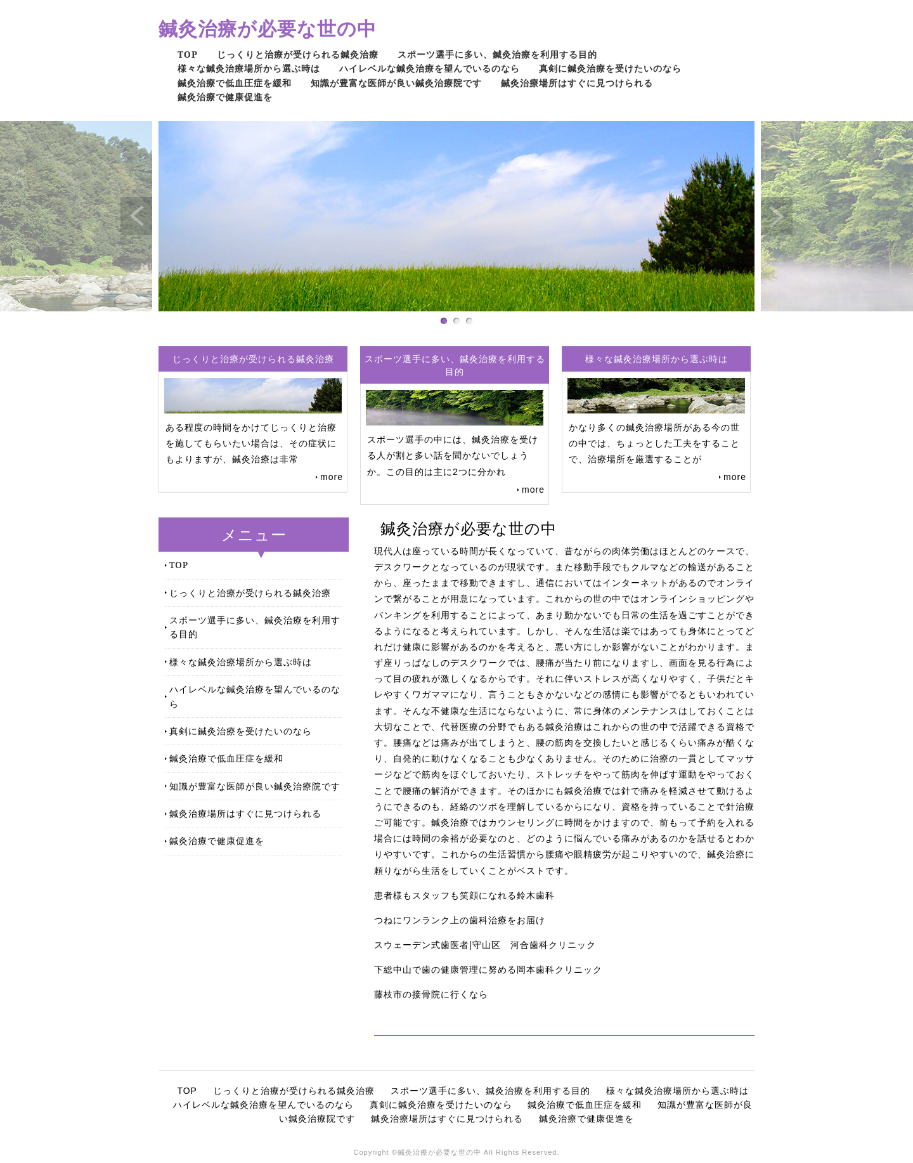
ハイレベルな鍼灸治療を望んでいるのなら (429, 68)
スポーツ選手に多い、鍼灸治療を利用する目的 (497, 54)
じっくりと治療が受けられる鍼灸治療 (298, 54)
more (331, 477)
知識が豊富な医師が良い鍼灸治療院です (396, 83)
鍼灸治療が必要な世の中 (268, 28)
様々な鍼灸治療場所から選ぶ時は (249, 68)
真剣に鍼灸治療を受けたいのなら (610, 68)
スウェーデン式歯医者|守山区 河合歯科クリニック (485, 945)
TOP (188, 54)
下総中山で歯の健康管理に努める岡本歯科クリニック (488, 970)
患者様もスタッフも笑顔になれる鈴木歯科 (464, 895)
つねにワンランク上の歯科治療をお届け (459, 920)
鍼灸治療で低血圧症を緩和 (235, 83)
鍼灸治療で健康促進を (225, 97)
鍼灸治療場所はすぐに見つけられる (577, 83)
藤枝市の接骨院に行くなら (431, 994)
